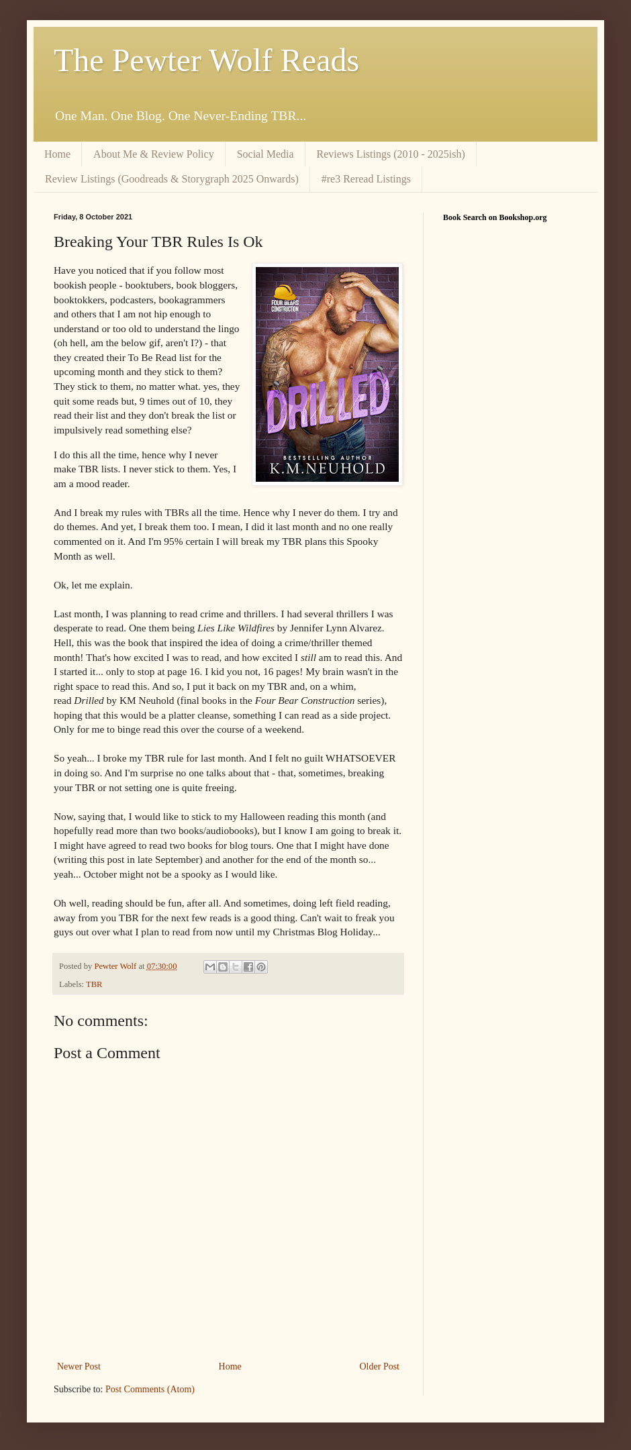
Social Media (265, 154)
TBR (94, 984)
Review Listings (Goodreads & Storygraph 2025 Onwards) (172, 179)
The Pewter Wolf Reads (206, 60)
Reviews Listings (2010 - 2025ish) (391, 154)
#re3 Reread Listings (366, 179)
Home (57, 154)
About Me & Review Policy (153, 154)
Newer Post (79, 1366)
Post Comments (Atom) (150, 1389)
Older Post (380, 1366)
